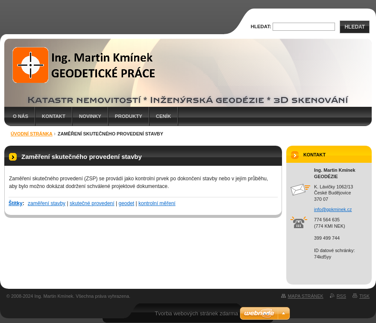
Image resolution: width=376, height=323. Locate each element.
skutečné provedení (92, 203)
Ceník (163, 116)
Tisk (364, 296)
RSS (341, 296)
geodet (126, 203)
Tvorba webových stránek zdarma (196, 313)
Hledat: (261, 26)
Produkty (128, 116)
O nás (20, 116)
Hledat (354, 27)
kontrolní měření (157, 203)
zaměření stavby (46, 203)
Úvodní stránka (32, 133)
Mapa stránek (305, 296)
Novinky (90, 116)
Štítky (16, 203)
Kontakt (53, 116)
